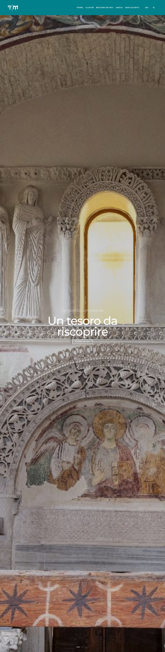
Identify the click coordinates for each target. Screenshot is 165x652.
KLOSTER (88, 5)
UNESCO (117, 5)
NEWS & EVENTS (130, 5)
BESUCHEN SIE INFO (102, 5)
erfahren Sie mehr (82, 342)
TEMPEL (77, 5)
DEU (144, 5)
